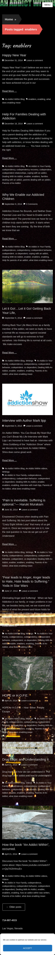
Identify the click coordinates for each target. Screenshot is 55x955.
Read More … (9, 91)
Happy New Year (14, 55)
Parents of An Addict (11, 183)
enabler (27, 176)
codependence (9, 250)
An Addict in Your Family (39, 166)
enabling (41, 99)
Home (10, 19)
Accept (27, 948)
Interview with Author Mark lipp (24, 420)
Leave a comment (35, 60)
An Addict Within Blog (15, 99)
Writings (29, 361)
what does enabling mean (41, 260)
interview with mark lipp (30, 485)
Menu (47, 5)
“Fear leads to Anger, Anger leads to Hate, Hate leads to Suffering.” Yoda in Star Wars (26, 581)
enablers (32, 99)
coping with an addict (36, 173)
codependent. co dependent (15, 253)
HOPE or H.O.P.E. (15, 695)
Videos (29, 783)
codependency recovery (27, 169)
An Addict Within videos (36, 468)
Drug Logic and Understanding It (25, 759)
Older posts (13, 907)
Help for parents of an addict (15, 260)
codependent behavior (41, 250)
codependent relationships (14, 173)
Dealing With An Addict (12, 176)
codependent (45, 169)
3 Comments (32, 204)
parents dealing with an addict (36, 180)
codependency (8, 169)
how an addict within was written (34, 893)
